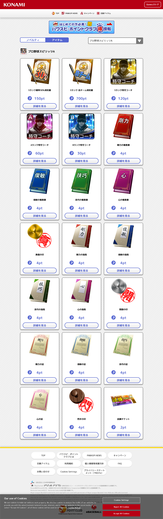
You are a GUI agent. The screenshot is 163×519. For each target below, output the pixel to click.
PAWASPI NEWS (71, 13)
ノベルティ (32, 40)
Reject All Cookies (121, 509)
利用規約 (69, 463)
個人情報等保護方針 (94, 463)
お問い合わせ (43, 471)
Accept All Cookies (121, 516)
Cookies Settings (68, 471)
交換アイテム (106, 13)
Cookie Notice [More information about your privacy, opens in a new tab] (74, 510)
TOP (57, 13)
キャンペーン (89, 13)
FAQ (120, 463)
